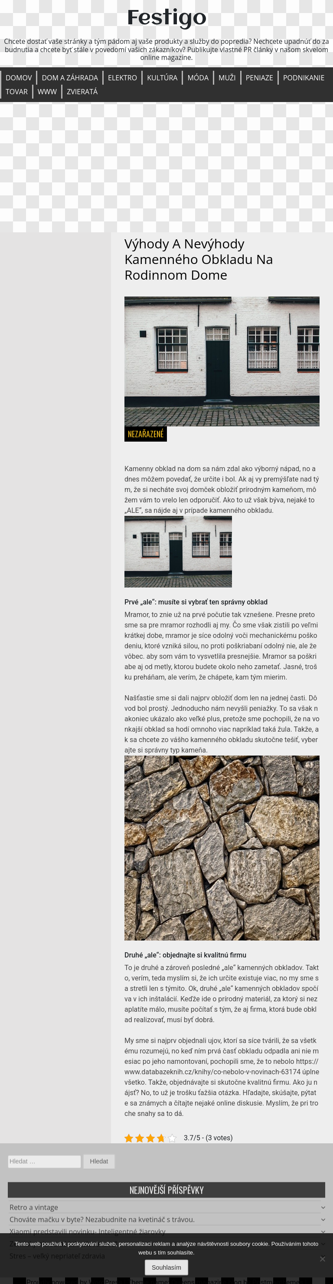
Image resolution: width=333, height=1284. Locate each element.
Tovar (17, 91)
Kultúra (162, 78)
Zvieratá (82, 91)
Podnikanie (304, 78)
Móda (198, 78)
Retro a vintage (34, 1210)
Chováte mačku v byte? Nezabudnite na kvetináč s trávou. (102, 1222)
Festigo (167, 19)
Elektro (122, 78)
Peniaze (259, 78)
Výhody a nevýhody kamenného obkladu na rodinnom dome (198, 259)
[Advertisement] (166, 167)
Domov (19, 78)
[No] (322, 1258)
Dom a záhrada (70, 78)
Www (47, 91)
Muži (227, 78)
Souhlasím (166, 1267)
